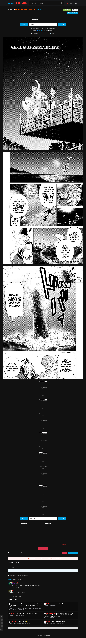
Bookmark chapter (72, 12)
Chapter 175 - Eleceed (13, 615)
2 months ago (27, 609)
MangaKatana (47, 635)
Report (75, 9)
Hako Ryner (13, 603)
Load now (45, 387)
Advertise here (64, 544)
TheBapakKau (49, 603)
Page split (67, 9)
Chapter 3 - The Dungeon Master (51, 623)
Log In (76, 3)
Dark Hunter (15, 582)
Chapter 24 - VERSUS (49, 617)
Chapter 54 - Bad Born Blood (50, 605)
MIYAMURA (13, 613)
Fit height (53, 33)
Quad (13, 590)
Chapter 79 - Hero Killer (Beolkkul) (16, 623)
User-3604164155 (50, 613)
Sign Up (69, 3)
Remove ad (35, 19)
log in (13, 570)
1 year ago (24, 583)
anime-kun (48, 621)
